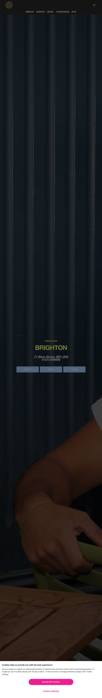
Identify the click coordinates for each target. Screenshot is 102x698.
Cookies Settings (51, 691)
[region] (51, 679)
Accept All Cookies (51, 682)
